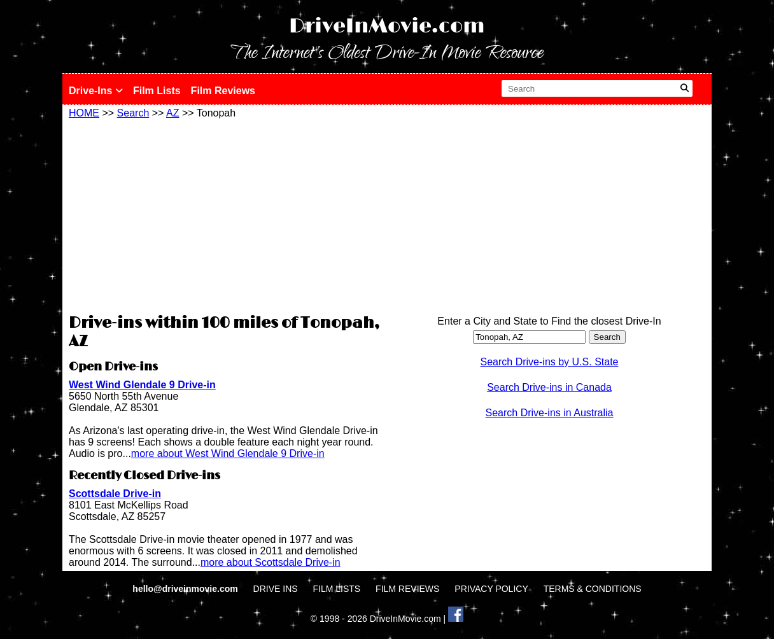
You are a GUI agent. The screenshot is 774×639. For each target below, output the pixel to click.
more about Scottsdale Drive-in (271, 562)
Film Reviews (223, 90)
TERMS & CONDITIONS (593, 589)
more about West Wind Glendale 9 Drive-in (228, 453)
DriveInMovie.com (387, 26)
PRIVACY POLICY (491, 589)
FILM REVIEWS (407, 589)
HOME (84, 113)
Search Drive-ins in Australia (550, 412)
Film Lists (157, 90)
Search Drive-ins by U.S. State (550, 361)
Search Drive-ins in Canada (549, 387)
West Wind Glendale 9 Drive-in (142, 384)
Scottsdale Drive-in (115, 493)
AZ (172, 113)
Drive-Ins (96, 90)
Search (133, 113)
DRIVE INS (275, 589)
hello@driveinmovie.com (186, 589)
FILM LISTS (337, 589)
